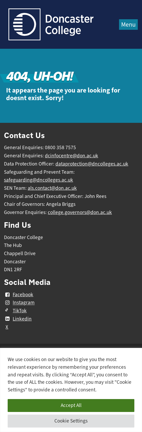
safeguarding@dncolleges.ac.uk (38, 180)
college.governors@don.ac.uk (80, 212)
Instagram (19, 303)
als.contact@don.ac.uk (52, 188)
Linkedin (18, 319)
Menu (128, 24)
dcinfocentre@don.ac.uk (71, 156)
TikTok (15, 311)
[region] (71, 390)
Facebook (18, 295)
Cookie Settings (71, 421)
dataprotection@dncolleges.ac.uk (91, 164)
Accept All (71, 405)
